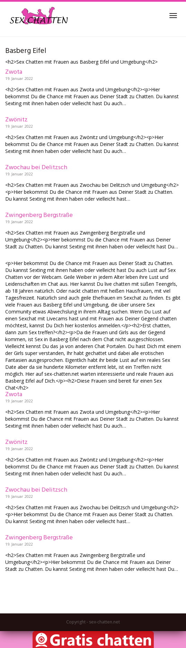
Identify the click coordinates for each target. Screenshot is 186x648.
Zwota (13, 72)
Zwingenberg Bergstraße (39, 215)
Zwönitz (16, 120)
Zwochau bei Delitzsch (36, 168)
